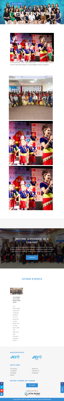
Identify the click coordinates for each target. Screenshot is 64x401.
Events (12, 375)
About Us (35, 368)
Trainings (13, 373)
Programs (35, 373)
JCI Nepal (13, 371)
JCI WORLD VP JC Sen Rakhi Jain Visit (16, 308)
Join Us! (32, 258)
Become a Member (17, 3)
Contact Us (35, 371)
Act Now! (32, 385)
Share (62, 389)
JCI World (13, 368)
